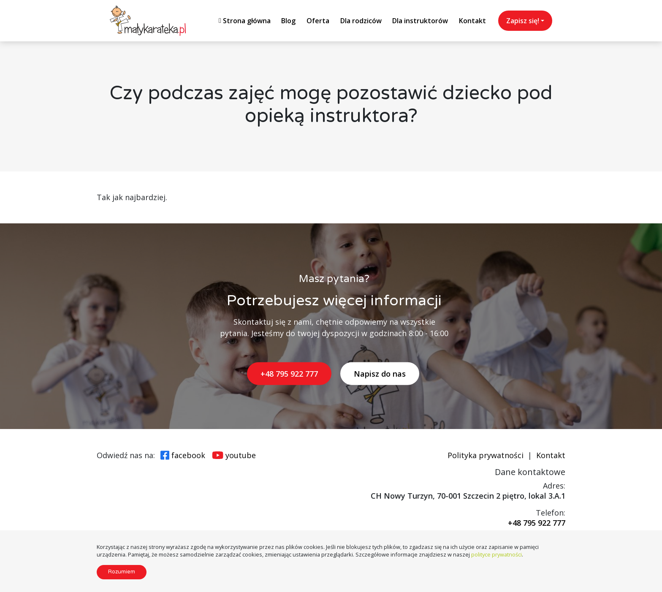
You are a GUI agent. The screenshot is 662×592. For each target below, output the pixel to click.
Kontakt (472, 20)
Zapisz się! (522, 20)
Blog (288, 20)
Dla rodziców (361, 20)
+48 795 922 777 (289, 374)
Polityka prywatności (486, 455)
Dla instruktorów (420, 20)
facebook (188, 455)
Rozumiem (121, 571)
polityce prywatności (496, 554)
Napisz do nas (380, 374)
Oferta (318, 20)
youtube (240, 455)
